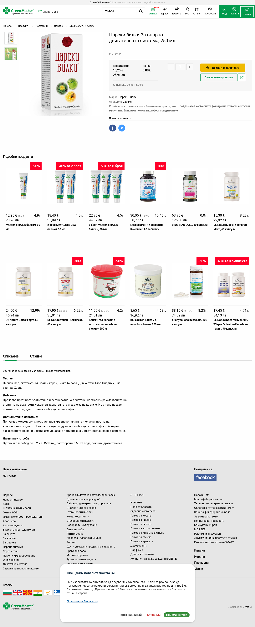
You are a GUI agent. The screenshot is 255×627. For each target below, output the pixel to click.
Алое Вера (9, 521)
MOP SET (199, 529)
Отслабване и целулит (80, 520)
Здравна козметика (143, 511)
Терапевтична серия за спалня (213, 503)
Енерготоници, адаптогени (19, 529)
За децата (9, 534)
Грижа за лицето (140, 519)
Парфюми (136, 550)
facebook (205, 477)
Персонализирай (130, 615)
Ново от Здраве (13, 499)
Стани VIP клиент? (100, 2)
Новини (199, 556)
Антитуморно (75, 533)
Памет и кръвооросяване (19, 555)
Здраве (8, 495)
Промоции (201, 562)
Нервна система (13, 546)
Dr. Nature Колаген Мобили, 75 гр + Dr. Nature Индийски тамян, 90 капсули (230, 324)
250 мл (127, 101)
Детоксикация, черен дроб (83, 499)
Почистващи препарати (209, 520)
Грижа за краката (141, 541)
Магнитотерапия (77, 555)
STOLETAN (137, 494)
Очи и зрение (11, 559)
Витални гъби (75, 529)
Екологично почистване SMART (214, 542)
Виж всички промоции (219, 77)
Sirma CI (247, 606)
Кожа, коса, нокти (78, 516)
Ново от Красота (141, 506)
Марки (198, 569)
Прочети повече (120, 118)
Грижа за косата (140, 515)
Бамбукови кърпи (205, 525)
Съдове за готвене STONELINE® (214, 507)
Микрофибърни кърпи (208, 499)
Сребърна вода (76, 550)
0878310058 (50, 11)
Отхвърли (154, 615)
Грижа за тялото (140, 524)
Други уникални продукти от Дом (215, 537)
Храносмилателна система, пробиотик (91, 494)
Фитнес (71, 542)
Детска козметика (142, 554)
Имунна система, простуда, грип (23, 516)
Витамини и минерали (17, 508)
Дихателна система (15, 564)
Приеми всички (176, 615)
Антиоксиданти (13, 525)
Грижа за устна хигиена (145, 528)
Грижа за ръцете (140, 537)
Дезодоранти (138, 545)
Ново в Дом (201, 494)
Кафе (6, 503)
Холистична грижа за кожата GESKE (153, 558)
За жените (9, 538)
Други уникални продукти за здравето (91, 546)
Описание (10, 356)
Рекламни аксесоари (207, 533)
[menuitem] (247, 11)
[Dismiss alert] (251, 2)
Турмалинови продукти (81, 559)
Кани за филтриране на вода (212, 512)
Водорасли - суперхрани (82, 525)
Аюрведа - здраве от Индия (84, 537)
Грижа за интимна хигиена (147, 532)
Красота (136, 502)
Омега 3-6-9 (10, 512)
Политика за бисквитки (82, 601)
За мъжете (9, 542)
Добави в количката (222, 67)
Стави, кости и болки (80, 512)
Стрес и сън (10, 551)
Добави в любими (242, 78)
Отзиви (36, 356)
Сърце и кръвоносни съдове (20, 568)
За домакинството (206, 516)
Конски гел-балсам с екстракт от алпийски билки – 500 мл (103, 324)
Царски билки (127, 97)
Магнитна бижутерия (80, 563)
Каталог (199, 550)
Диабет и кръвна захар (81, 507)
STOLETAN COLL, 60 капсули (189, 224)
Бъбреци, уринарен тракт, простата (89, 503)
